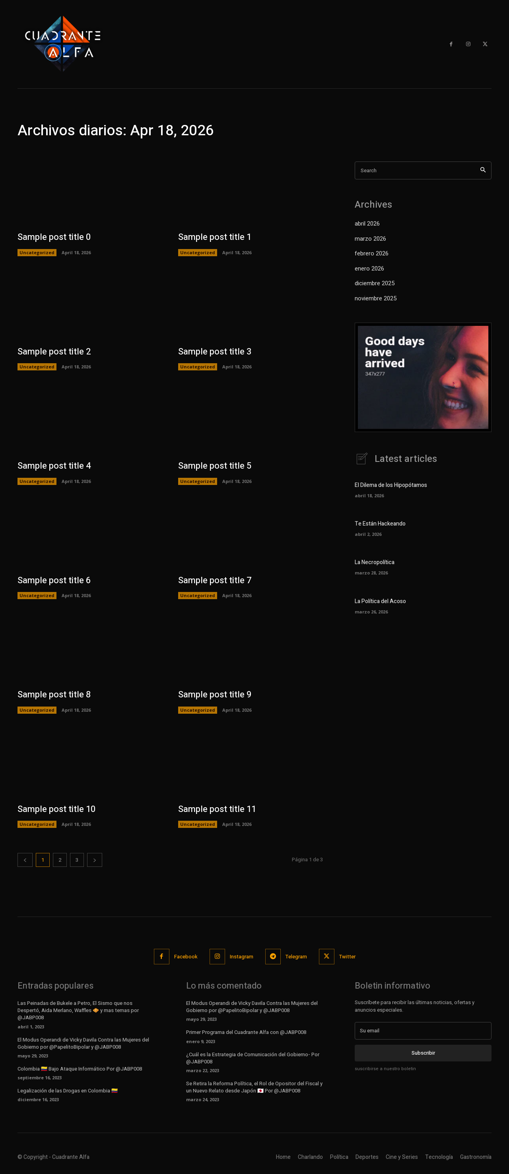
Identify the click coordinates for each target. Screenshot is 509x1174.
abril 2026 (367, 223)
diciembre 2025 (374, 283)
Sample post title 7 (214, 580)
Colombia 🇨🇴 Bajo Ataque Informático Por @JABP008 (79, 1069)
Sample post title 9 (214, 694)
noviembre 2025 (375, 298)
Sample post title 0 (54, 237)
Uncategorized (36, 252)
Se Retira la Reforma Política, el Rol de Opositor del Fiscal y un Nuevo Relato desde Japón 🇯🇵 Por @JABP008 (254, 1087)
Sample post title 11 (217, 809)
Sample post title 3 (214, 351)
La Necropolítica (374, 562)
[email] (423, 1031)
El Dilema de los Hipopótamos (391, 485)
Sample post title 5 (214, 465)
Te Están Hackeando (380, 524)
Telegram (296, 956)
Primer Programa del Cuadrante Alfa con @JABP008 (246, 1032)
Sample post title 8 (54, 694)
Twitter (347, 956)
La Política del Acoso (380, 601)
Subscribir (423, 1053)
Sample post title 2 (54, 351)
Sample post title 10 (56, 809)
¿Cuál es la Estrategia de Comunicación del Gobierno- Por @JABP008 (252, 1058)
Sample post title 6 (54, 580)
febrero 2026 (372, 253)
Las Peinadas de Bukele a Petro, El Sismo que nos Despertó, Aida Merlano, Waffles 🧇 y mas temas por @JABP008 (78, 1010)
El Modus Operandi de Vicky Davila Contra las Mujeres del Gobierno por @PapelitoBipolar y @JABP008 (83, 1043)
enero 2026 (369, 268)
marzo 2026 (370, 238)
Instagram (241, 956)
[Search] (483, 170)
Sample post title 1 (214, 237)
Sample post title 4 (54, 465)
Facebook (186, 956)
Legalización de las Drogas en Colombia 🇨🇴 (67, 1090)
